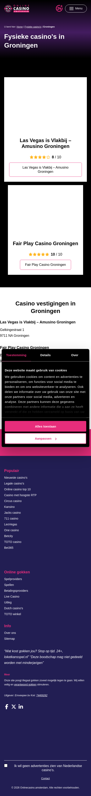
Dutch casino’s (13, 608)
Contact (45, 778)
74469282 (41, 695)
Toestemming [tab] (16, 355)
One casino (11, 530)
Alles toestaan (45, 426)
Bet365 (8, 547)
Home (20, 26)
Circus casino (13, 501)
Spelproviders (13, 579)
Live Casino (11, 596)
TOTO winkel (12, 614)
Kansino (9, 506)
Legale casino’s (14, 483)
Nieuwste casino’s (15, 477)
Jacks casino (12, 512)
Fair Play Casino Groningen (45, 243)
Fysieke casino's (33, 26)
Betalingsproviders (16, 590)
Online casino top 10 (17, 489)
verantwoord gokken (25, 684)
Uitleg (8, 602)
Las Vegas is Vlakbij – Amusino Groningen (45, 143)
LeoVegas (10, 524)
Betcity (8, 536)
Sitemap (9, 638)
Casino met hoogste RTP (20, 495)
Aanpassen (46, 438)
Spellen (9, 585)
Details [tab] (45, 355)
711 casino (11, 518)
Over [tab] (74, 355)
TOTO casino (12, 542)
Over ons (10, 633)
